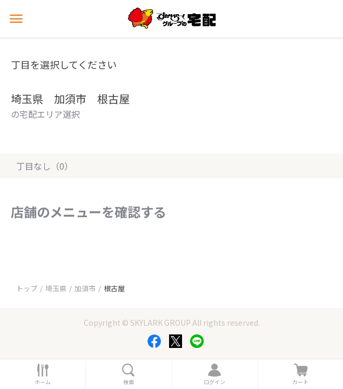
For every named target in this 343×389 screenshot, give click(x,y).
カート (300, 382)
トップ (26, 288)
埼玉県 (55, 288)
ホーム (43, 382)
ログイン (214, 382)
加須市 (85, 288)
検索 (128, 382)
